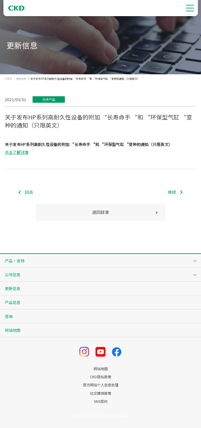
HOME (8, 79)
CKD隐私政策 (100, 376)
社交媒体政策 (100, 393)
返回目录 (100, 212)
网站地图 (12, 330)
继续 (172, 192)
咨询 (9, 316)
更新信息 (21, 79)
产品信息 (12, 302)
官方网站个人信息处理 (100, 384)
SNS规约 (100, 401)
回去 (29, 192)
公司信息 (12, 274)
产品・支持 (15, 260)
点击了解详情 (16, 152)
